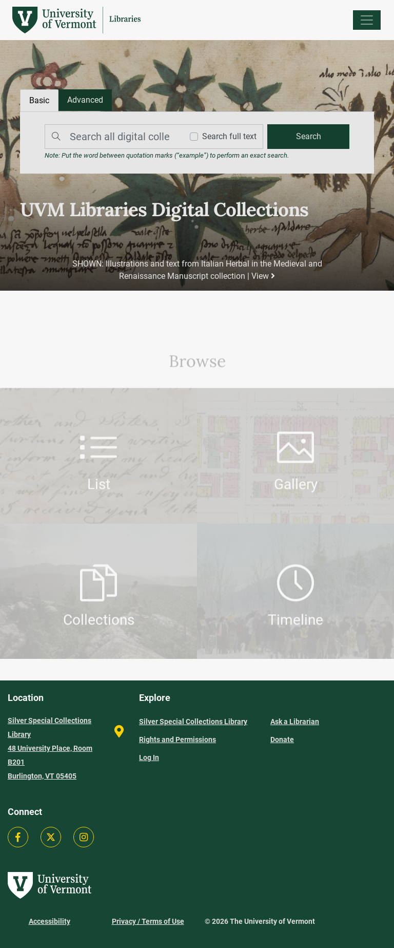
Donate (282, 739)
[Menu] (367, 20)
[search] (308, 136)
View (263, 276)
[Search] (111, 136)
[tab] (85, 100)
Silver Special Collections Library (193, 721)
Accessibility (49, 921)
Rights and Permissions (177, 739)
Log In (149, 757)
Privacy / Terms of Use (148, 921)
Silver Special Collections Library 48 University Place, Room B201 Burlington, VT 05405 (50, 748)
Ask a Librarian (294, 721)
